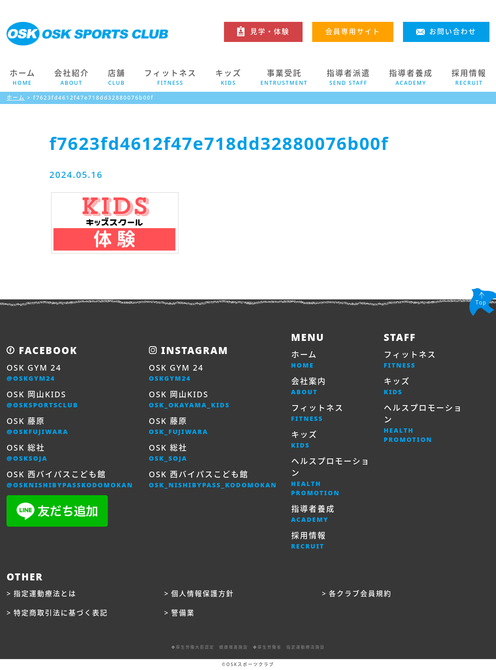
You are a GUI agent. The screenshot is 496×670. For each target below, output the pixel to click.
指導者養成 (313, 513)
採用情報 (308, 540)
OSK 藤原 (38, 426)
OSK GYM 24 (34, 372)
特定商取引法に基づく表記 (61, 613)
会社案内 (308, 386)
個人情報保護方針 (202, 593)
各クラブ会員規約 (360, 593)
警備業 (183, 613)
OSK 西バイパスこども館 (70, 479)
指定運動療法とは (45, 593)
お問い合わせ (452, 31)
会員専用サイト (352, 31)
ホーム (22, 77)
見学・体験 (269, 31)
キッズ (304, 439)
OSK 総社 (27, 452)
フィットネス (317, 413)
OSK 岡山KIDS (42, 399)
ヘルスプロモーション (331, 477)
